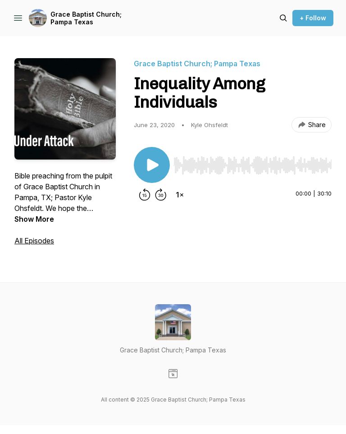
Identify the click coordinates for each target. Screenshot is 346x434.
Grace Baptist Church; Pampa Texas (86, 18)
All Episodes (34, 240)
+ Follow (313, 18)
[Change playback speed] (180, 194)
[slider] (252, 165)
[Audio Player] (252, 162)
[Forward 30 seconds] (161, 194)
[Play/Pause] (152, 165)
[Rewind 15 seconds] (144, 194)
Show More (34, 219)
